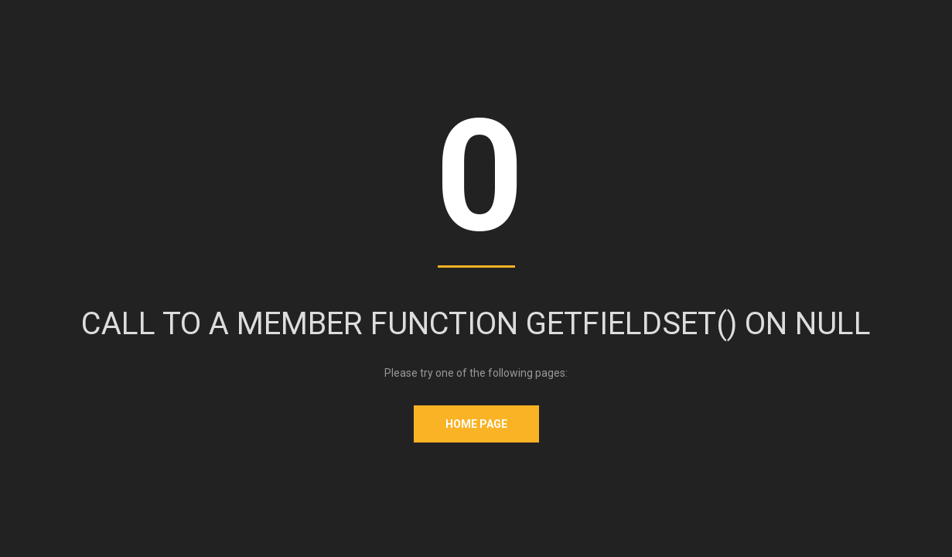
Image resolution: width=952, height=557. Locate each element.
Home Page (476, 424)
